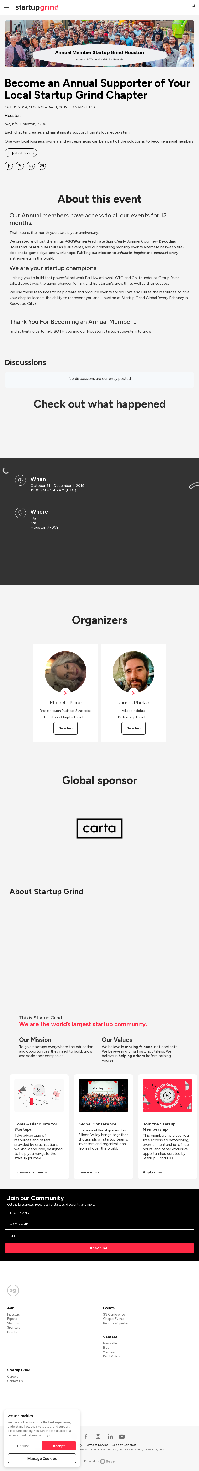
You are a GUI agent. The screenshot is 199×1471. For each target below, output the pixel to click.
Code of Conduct (123, 1445)
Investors (13, 1314)
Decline (23, 1445)
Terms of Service (97, 1445)
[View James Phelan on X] (133, 693)
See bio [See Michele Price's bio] (66, 728)
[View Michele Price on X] (65, 693)
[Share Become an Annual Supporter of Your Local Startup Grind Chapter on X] (20, 166)
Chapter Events (113, 1319)
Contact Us (15, 1381)
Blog (106, 1347)
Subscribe (97, 1248)
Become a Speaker (115, 1323)
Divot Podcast (112, 1356)
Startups (13, 1323)
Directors (13, 1332)
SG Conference (114, 1314)
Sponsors (13, 1327)
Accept (59, 1445)
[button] (193, 6)
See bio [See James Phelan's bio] (134, 728)
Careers (12, 1376)
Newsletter (110, 1343)
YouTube (109, 1352)
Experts (12, 1319)
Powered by (99, 1461)
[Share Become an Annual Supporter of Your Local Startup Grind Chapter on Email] (42, 166)
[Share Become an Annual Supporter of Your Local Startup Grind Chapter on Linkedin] (31, 166)
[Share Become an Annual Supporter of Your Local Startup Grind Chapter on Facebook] (9, 166)
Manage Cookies (42, 1458)
